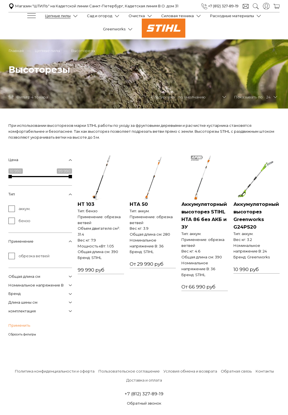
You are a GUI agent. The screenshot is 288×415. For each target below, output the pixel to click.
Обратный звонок (144, 403)
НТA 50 (139, 204)
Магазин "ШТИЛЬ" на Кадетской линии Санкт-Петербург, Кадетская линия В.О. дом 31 (93, 6)
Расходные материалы (232, 15)
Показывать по (248, 97)
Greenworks (114, 29)
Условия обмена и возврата (190, 371)
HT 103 (86, 204)
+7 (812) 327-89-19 (219, 6)
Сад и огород (99, 15)
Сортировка (163, 97)
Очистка (137, 15)
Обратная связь (236, 371)
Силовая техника (177, 15)
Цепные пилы (58, 15)
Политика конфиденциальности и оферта (54, 371)
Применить (19, 325)
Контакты (264, 371)
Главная (16, 50)
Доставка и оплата (144, 380)
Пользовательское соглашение (129, 371)
